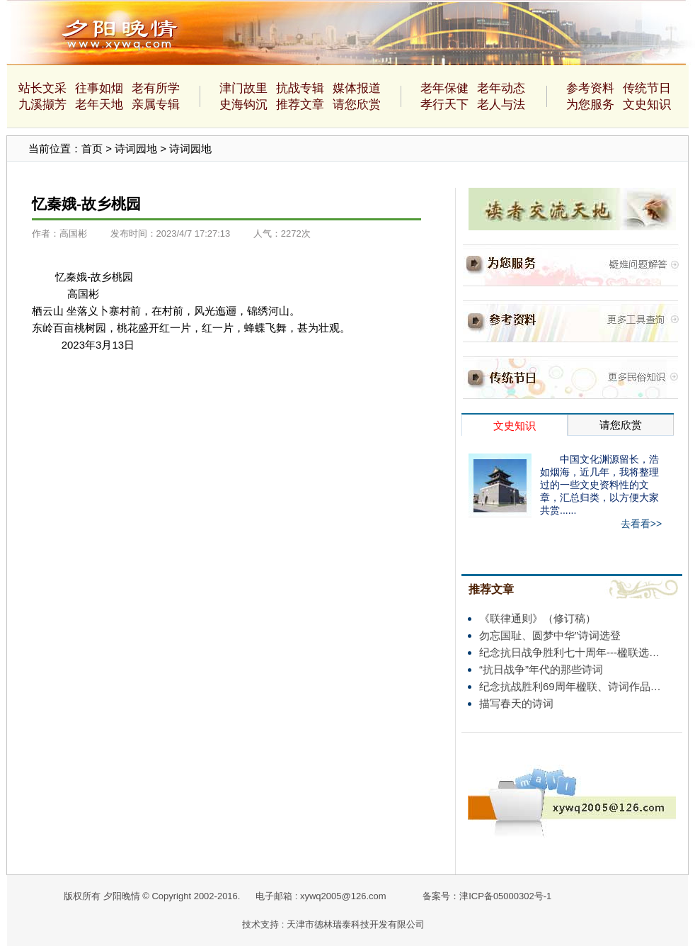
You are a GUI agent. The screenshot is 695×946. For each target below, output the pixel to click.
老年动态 (501, 88)
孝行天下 (444, 104)
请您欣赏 (357, 104)
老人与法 (501, 104)
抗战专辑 (300, 88)
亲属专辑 (156, 104)
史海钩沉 (243, 104)
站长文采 (42, 88)
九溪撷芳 (42, 104)
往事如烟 (99, 88)
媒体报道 (357, 88)
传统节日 (647, 88)
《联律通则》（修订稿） (537, 618)
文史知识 (647, 104)
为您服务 (590, 104)
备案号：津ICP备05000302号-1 (487, 896)
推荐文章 (300, 104)
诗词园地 (136, 148)
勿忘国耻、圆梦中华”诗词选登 (550, 635)
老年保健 (444, 88)
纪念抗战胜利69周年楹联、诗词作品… (570, 686)
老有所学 (156, 88)
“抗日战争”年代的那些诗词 (541, 669)
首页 (92, 148)
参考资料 (590, 88)
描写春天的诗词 (516, 703)
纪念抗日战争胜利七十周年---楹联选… (569, 652)
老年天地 (99, 104)
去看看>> (641, 523)
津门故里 (243, 88)
